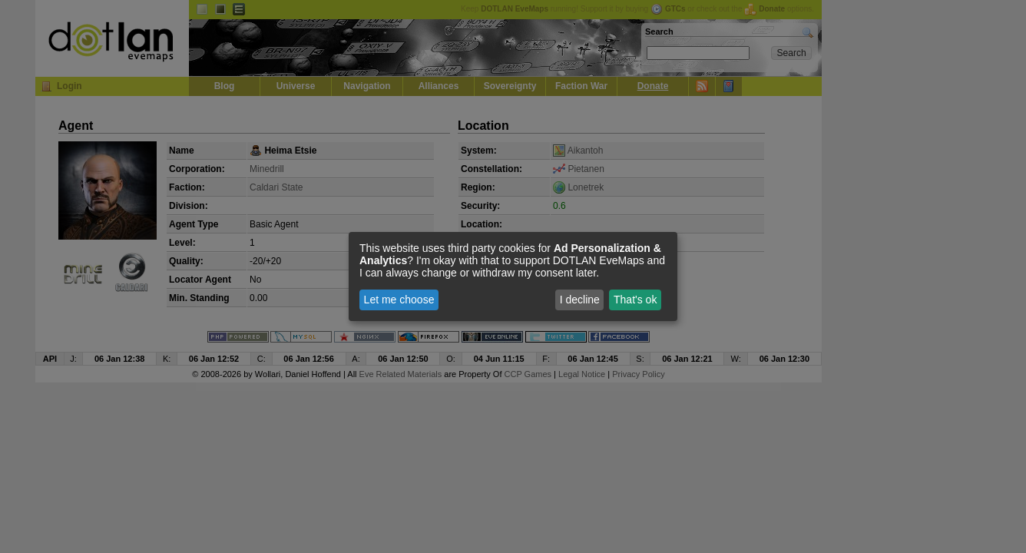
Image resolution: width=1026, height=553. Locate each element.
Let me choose (399, 299)
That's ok (635, 299)
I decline (580, 299)
